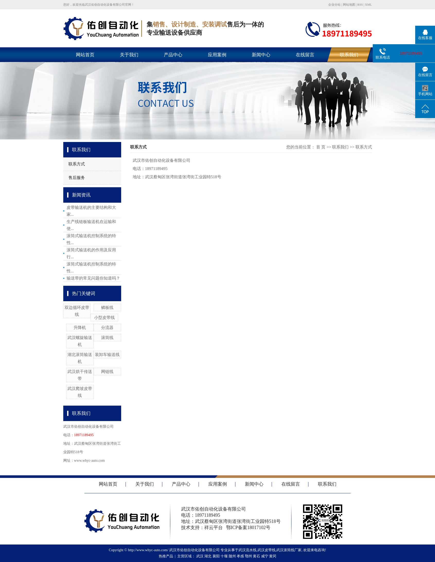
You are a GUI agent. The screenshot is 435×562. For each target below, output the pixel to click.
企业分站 (334, 4)
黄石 (256, 556)
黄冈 (272, 556)
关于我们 (129, 54)
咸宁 (264, 556)
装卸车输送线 (107, 354)
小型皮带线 (104, 317)
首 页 (320, 147)
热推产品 (166, 556)
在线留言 (305, 54)
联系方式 (76, 164)
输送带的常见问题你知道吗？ (93, 278)
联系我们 (349, 54)
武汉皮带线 (267, 550)
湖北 (207, 556)
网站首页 (85, 54)
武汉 (199, 556)
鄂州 (248, 556)
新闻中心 (261, 54)
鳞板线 (107, 307)
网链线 (107, 371)
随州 (232, 556)
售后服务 (76, 177)
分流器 (107, 327)
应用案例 (217, 54)
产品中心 (173, 54)
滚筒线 (107, 337)
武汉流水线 (247, 550)
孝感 (240, 556)
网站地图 (349, 4)
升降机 (80, 327)
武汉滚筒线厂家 (288, 550)
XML (368, 4)
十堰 (224, 556)
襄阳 (216, 556)
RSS (360, 4)
